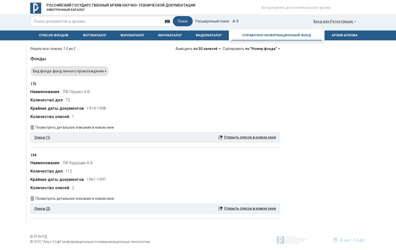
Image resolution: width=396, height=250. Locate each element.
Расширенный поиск (212, 21)
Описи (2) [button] (42, 209)
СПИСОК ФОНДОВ (53, 35)
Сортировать (251, 49)
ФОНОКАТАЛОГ (132, 35)
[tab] (155, 137)
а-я (235, 21)
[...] (96, 21)
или (334, 21)
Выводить (198, 49)
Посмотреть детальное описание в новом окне (75, 127)
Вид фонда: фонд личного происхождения (69, 71)
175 (33, 84)
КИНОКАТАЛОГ (170, 35)
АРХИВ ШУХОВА (345, 35)
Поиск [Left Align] (183, 21)
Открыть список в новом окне (250, 137)
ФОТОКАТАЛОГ (95, 35)
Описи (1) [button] (42, 137)
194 (33, 155)
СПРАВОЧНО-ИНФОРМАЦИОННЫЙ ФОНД (276, 35)
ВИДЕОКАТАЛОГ (209, 35)
